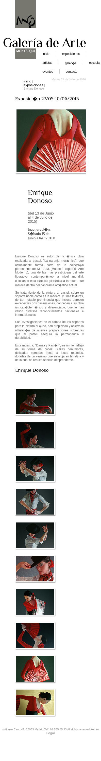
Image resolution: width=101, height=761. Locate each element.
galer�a (70, 63)
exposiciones (71, 54)
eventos (47, 71)
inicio (45, 54)
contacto (71, 71)
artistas (47, 63)
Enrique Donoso (40, 196)
